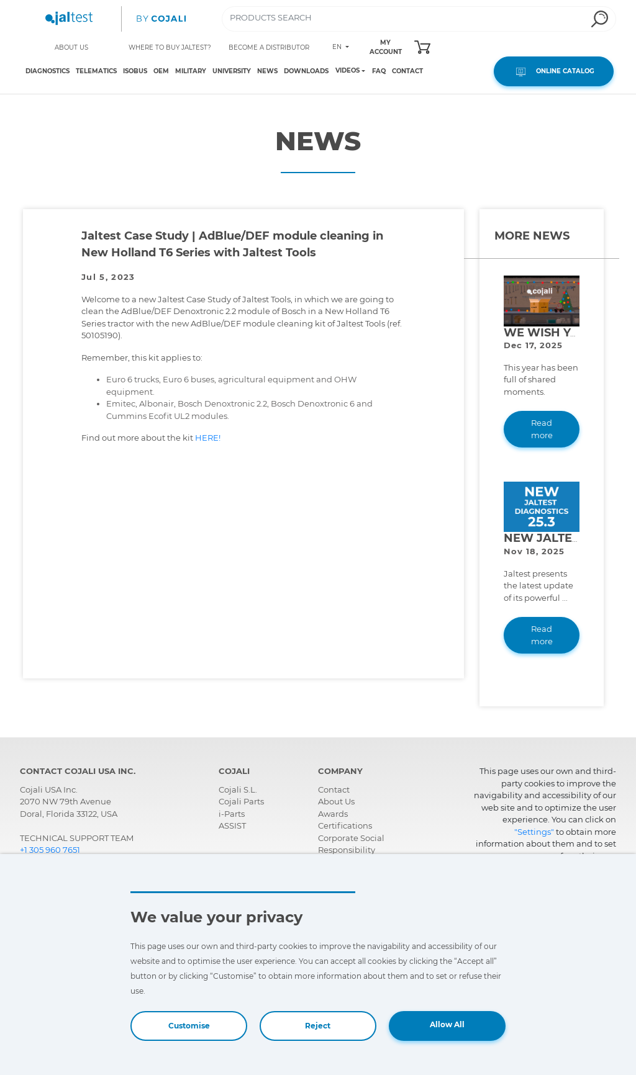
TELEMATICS (96, 71)
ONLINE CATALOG (553, 71)
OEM (161, 71)
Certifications (345, 825)
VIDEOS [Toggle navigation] (347, 70)
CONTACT (407, 71)
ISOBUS (135, 71)
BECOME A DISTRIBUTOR (269, 47)
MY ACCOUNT (386, 47)
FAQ (379, 71)
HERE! (208, 438)
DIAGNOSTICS (47, 71)
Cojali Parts (241, 801)
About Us (336, 801)
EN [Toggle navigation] (337, 47)
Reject (317, 1025)
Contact (334, 789)
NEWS (267, 71)
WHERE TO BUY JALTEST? (170, 47)
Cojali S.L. (238, 789)
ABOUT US (71, 47)
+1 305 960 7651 (50, 850)
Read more (542, 429)
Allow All (447, 1024)
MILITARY (190, 71)
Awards (333, 814)
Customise (189, 1025)
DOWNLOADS (306, 71)
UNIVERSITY (231, 71)
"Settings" (534, 832)
